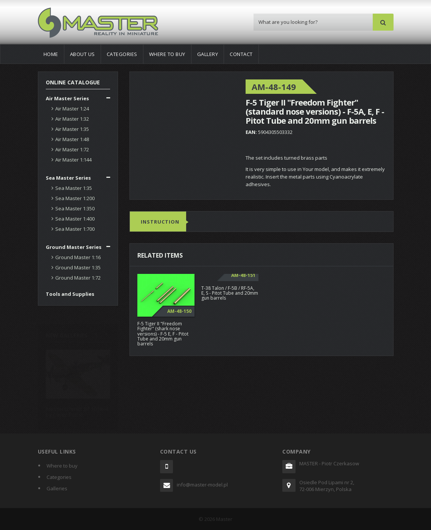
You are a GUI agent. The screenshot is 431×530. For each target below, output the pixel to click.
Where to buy (167, 54)
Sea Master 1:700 (75, 228)
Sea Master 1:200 (75, 198)
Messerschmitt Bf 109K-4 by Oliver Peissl (77, 409)
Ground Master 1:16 (78, 257)
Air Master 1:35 (72, 129)
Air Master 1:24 (72, 108)
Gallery (207, 54)
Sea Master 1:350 (75, 208)
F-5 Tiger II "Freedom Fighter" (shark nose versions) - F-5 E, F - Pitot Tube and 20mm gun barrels (162, 334)
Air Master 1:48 (72, 139)
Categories (122, 54)
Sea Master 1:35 (73, 188)
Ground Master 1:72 (78, 277)
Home (51, 54)
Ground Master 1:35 (78, 267)
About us (82, 54)
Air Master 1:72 (72, 149)
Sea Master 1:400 (75, 218)
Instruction (160, 222)
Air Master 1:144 (73, 159)
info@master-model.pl (202, 484)
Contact (241, 54)
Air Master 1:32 (72, 118)
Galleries (57, 488)
